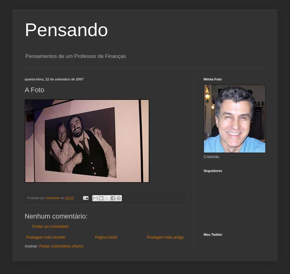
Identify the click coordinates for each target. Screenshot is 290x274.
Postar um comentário (50, 226)
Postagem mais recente (45, 237)
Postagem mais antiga (165, 237)
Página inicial (106, 237)
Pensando (66, 29)
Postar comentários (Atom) (61, 246)
